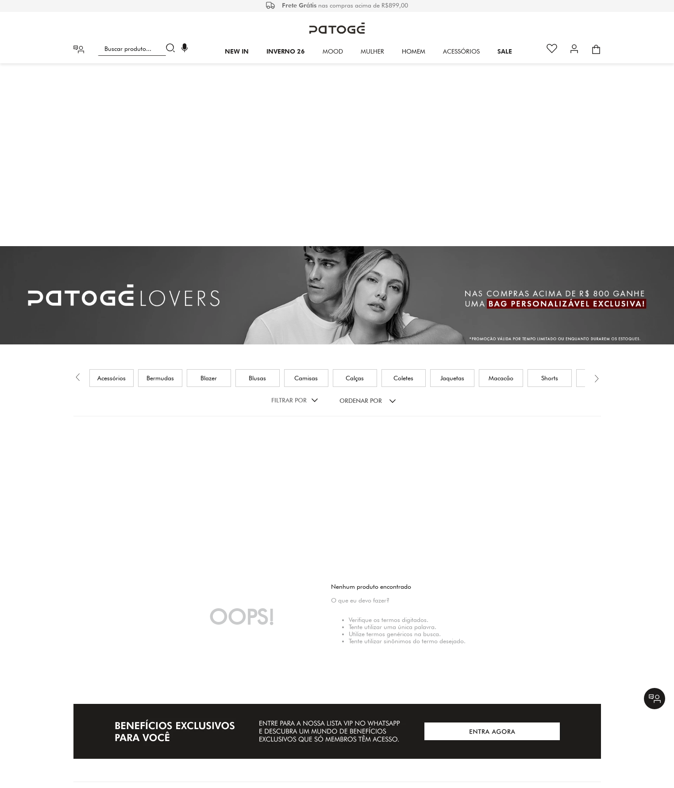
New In (237, 51)
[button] (184, 49)
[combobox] (138, 49)
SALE (504, 51)
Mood (333, 51)
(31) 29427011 (370, 719)
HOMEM (413, 51)
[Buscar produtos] (172, 49)
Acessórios (461, 51)
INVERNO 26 (285, 51)
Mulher (372, 51)
